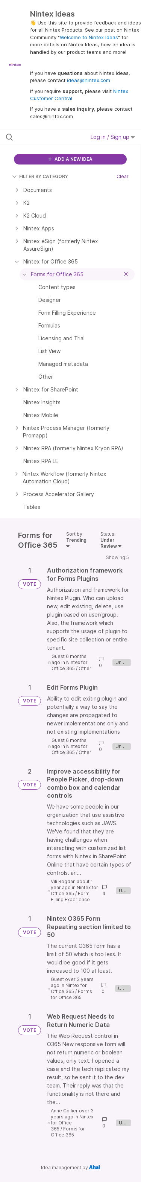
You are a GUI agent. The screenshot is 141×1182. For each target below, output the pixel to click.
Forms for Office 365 (71, 994)
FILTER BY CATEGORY (40, 176)
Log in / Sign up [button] (113, 137)
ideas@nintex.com (88, 80)
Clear (123, 176)
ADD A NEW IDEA (70, 159)
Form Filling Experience (70, 896)
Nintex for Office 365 (70, 665)
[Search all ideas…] (45, 137)
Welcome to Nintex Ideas (89, 37)
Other (85, 668)
